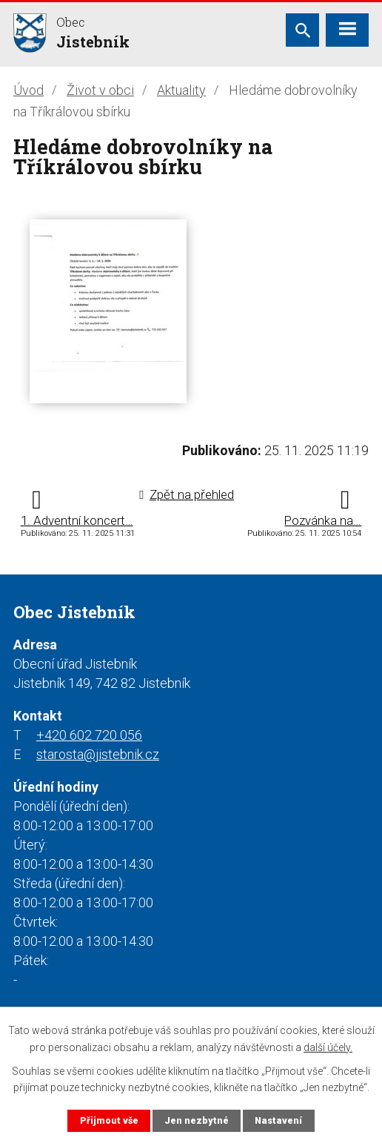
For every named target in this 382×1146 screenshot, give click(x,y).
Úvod (28, 90)
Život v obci (100, 90)
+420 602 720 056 (89, 735)
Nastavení (278, 1120)
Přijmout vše (109, 1120)
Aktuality (181, 90)
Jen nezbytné (196, 1120)
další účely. (328, 1047)
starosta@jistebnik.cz (97, 754)
